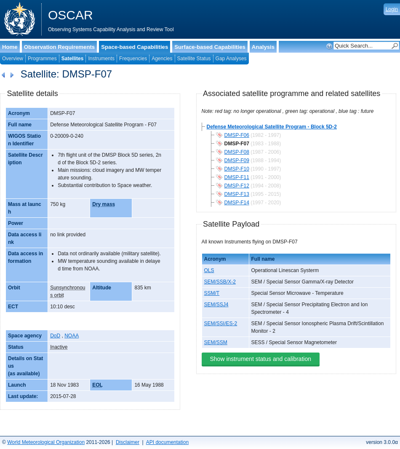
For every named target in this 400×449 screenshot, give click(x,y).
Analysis (263, 47)
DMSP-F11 (236, 177)
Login (392, 9)
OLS (209, 270)
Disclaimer (127, 442)
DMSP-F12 (236, 186)
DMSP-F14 (236, 203)
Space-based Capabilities (134, 47)
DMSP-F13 (236, 194)
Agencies (162, 58)
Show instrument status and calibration (260, 358)
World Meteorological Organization (46, 442)
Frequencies (133, 58)
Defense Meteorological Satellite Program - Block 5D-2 (272, 127)
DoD (55, 336)
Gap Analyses (231, 58)
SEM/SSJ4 (216, 304)
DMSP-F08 (236, 152)
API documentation (167, 442)
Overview (12, 58)
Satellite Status (194, 58)
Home (10, 47)
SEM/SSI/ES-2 (220, 323)
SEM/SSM (215, 342)
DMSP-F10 (236, 169)
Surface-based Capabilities (209, 47)
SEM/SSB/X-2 (220, 282)
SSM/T (212, 293)
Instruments (101, 58)
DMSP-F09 (236, 160)
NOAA (71, 336)
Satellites (72, 58)
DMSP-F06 (236, 135)
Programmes (42, 58)
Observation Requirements (59, 47)
